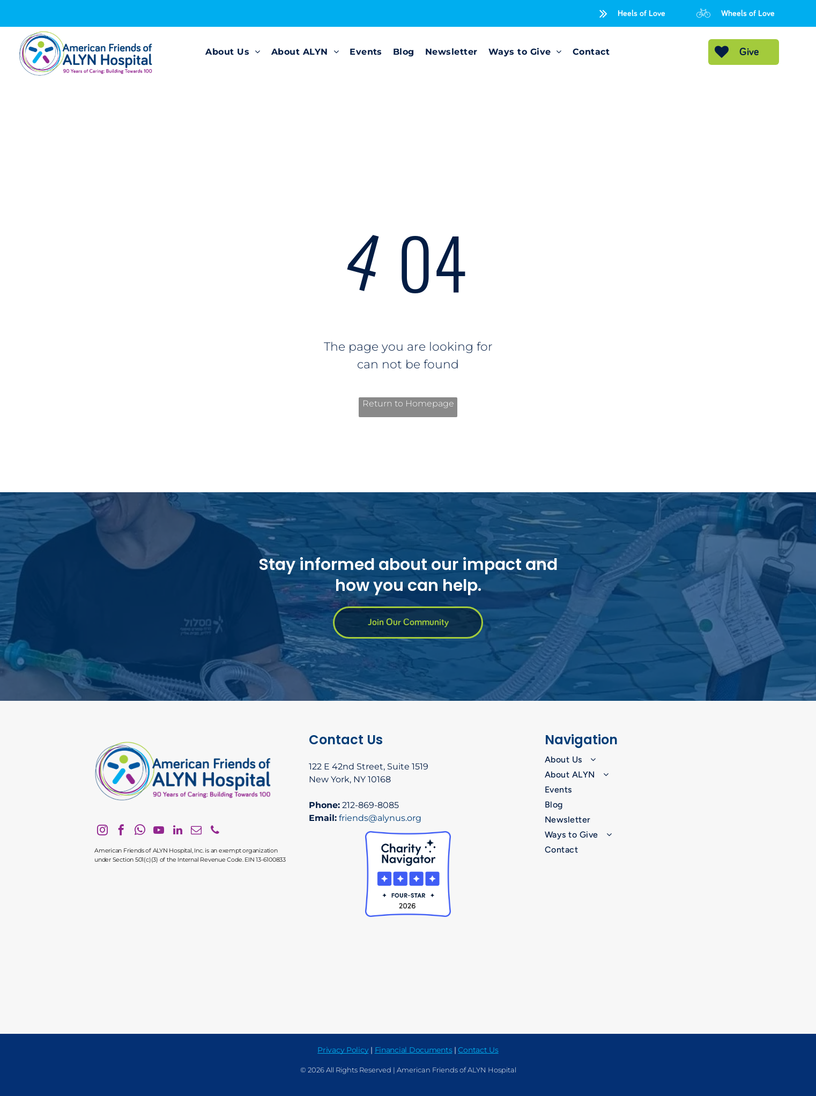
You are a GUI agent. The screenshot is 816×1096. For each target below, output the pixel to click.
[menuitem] (232, 52)
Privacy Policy (342, 1050)
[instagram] (102, 831)
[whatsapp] (140, 831)
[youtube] (159, 831)
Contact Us (478, 1050)
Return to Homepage (408, 403)
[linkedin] (177, 831)
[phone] (215, 831)
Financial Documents (413, 1050)
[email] (196, 831)
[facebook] (121, 831)
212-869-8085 (370, 805)
